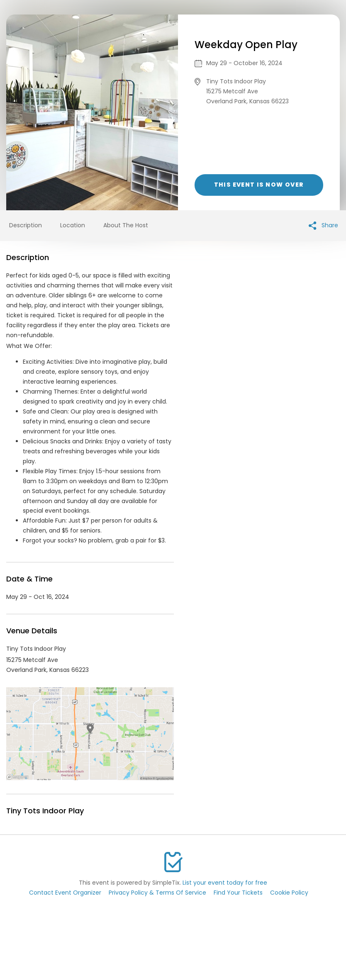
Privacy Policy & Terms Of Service (157, 892)
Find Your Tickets (238, 892)
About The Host (125, 225)
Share (323, 225)
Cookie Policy (289, 892)
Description (25, 225)
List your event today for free (225, 882)
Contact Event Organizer (65, 892)
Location (72, 225)
